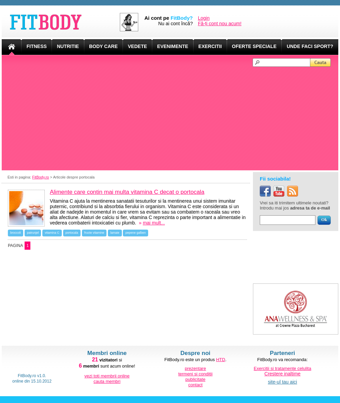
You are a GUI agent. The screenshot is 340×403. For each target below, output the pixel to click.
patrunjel (33, 232)
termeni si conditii (195, 373)
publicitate (195, 379)
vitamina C (52, 232)
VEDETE (137, 46)
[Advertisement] (173, 118)
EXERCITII (210, 46)
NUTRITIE (68, 46)
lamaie (114, 232)
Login (204, 18)
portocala (72, 232)
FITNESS (37, 46)
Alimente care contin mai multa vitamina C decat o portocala (127, 192)
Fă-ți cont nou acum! (220, 23)
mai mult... (154, 223)
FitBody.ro (40, 177)
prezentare (195, 368)
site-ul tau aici (282, 382)
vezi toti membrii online (106, 375)
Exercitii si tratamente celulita (282, 368)
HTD (220, 359)
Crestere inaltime (283, 373)
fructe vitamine (94, 232)
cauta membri (107, 381)
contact (195, 384)
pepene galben (135, 232)
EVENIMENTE (172, 46)
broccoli (15, 232)
